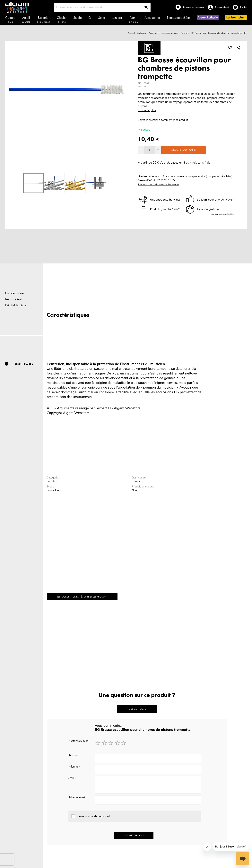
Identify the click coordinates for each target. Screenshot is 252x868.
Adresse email (76, 797)
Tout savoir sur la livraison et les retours (158, 184)
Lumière (117, 17)
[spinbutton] (149, 150)
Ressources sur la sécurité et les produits (82, 596)
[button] (158, 150)
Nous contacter (136, 708)
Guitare (10, 19)
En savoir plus (147, 110)
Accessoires (152, 17)
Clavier (62, 19)
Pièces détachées (178, 17)
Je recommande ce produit (94, 816)
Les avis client (13, 299)
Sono (101, 17)
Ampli (26, 19)
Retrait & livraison (15, 305)
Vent (133, 19)
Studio (77, 17)
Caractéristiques (14, 293)
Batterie (43, 19)
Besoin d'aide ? (24, 363)
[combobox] (102, 7)
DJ (90, 17)
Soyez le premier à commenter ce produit (163, 120)
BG (110, 408)
